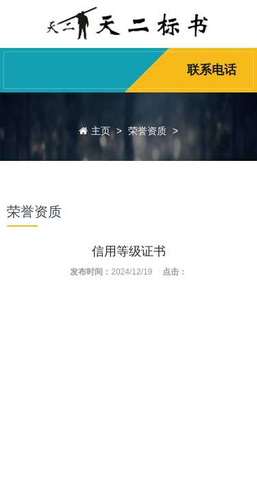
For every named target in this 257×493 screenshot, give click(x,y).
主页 (100, 130)
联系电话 (211, 70)
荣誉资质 (147, 130)
